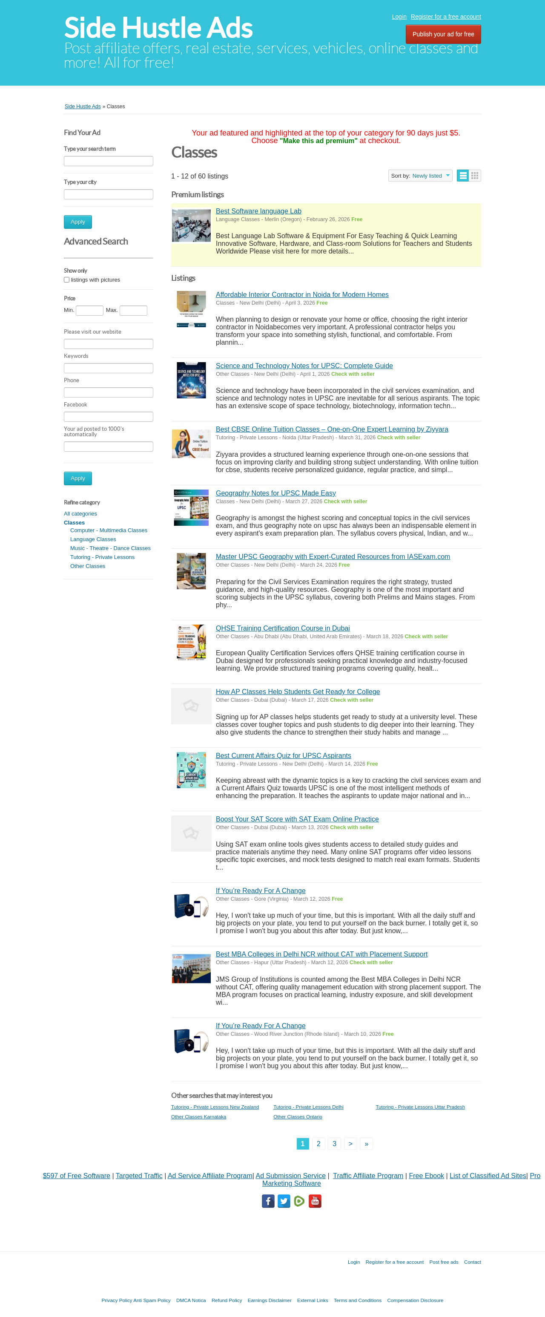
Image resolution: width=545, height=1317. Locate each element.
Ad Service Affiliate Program (210, 1175)
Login (399, 16)
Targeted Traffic (139, 1175)
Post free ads (443, 1262)
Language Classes (93, 539)
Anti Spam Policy (152, 1300)
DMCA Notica (191, 1300)
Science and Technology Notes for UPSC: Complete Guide (304, 365)
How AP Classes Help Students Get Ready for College (298, 691)
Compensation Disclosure (415, 1300)
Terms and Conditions (358, 1300)
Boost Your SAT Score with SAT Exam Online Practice (297, 819)
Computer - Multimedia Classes (108, 530)
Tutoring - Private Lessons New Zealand (215, 1107)
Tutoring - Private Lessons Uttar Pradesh (420, 1107)
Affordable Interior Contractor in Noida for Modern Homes (302, 294)
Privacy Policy (116, 1300)
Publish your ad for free (443, 34)
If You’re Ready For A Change (261, 890)
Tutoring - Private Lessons (102, 557)
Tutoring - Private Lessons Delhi (308, 1107)
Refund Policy (227, 1300)
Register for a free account (446, 16)
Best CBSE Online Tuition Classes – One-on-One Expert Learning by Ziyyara (332, 429)
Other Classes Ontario (297, 1116)
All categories (80, 513)
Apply (78, 222)
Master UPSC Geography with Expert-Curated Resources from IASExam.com (333, 556)
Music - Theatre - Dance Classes (110, 548)
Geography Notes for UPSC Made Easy (276, 493)
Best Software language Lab (258, 211)
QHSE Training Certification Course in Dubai (283, 628)
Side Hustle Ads (158, 27)
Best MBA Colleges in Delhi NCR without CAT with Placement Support (321, 954)
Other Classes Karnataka (199, 1116)
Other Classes (87, 566)
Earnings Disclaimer (270, 1300)
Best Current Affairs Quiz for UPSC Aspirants (283, 755)
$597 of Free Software (76, 1175)
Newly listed (427, 176)
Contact (472, 1262)
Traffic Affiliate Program (368, 1175)
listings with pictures (95, 280)
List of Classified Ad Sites (488, 1175)
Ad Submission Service (291, 1175)
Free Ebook (426, 1175)
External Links (312, 1300)
